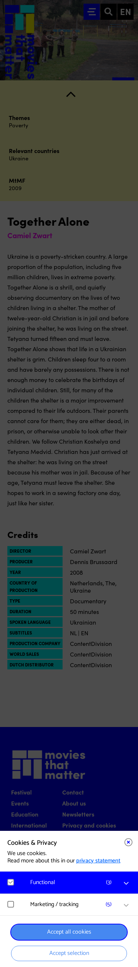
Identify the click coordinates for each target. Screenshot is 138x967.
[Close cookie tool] (128, 842)
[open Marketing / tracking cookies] (126, 905)
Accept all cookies (69, 932)
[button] (73, 882)
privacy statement (98, 861)
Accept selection (69, 953)
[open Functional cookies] (126, 883)
